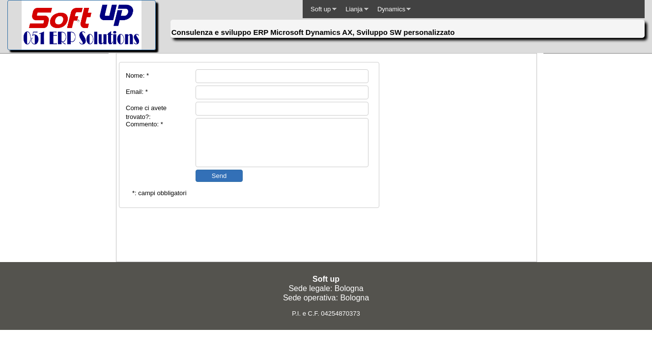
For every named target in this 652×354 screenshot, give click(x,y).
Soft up (321, 9)
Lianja (354, 9)
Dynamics (391, 9)
